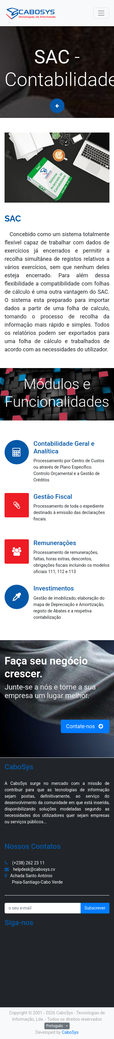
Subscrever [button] (95, 908)
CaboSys (70, 1032)
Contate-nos (85, 726)
